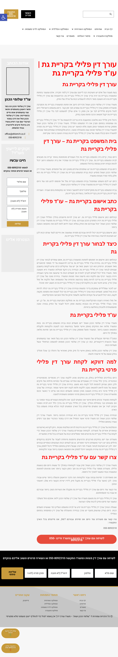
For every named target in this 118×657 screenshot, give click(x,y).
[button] (81, 29)
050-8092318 (14, 167)
